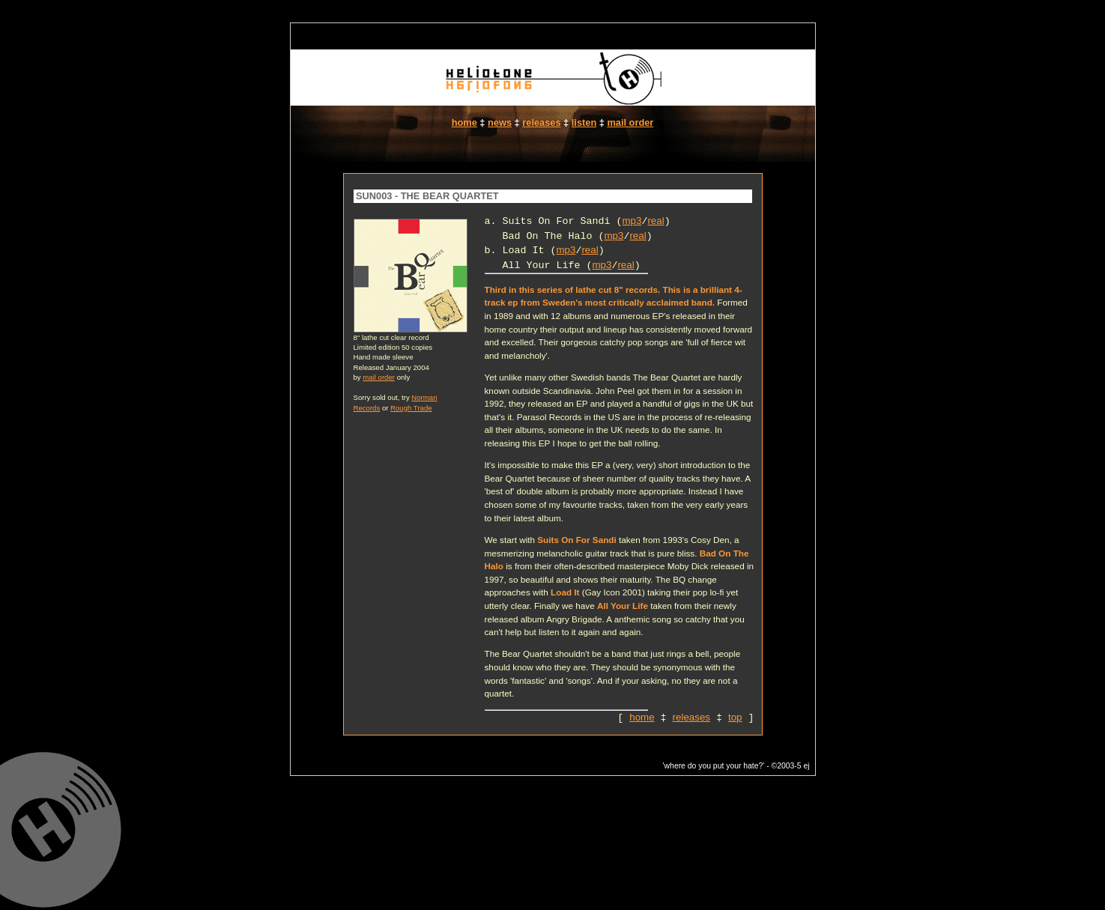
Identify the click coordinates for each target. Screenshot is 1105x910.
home (464, 122)
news (500, 122)
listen (584, 122)
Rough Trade (411, 408)
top (735, 717)
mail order (630, 122)
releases (541, 122)
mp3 (631, 220)
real (655, 220)
